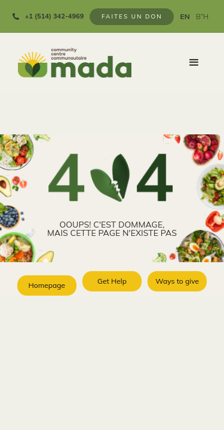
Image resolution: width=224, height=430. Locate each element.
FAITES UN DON (132, 16)
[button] (194, 63)
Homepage (46, 285)
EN (184, 17)
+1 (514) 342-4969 (54, 16)
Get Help (112, 281)
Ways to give (177, 281)
